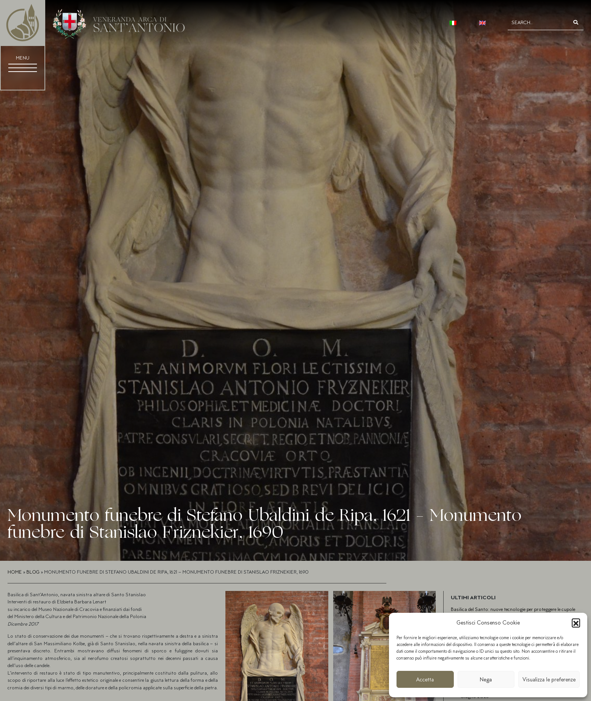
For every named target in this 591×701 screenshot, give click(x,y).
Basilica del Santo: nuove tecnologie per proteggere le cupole (513, 609)
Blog (33, 572)
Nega (486, 679)
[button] (576, 622)
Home (15, 572)
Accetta (425, 679)
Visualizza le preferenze (549, 679)
